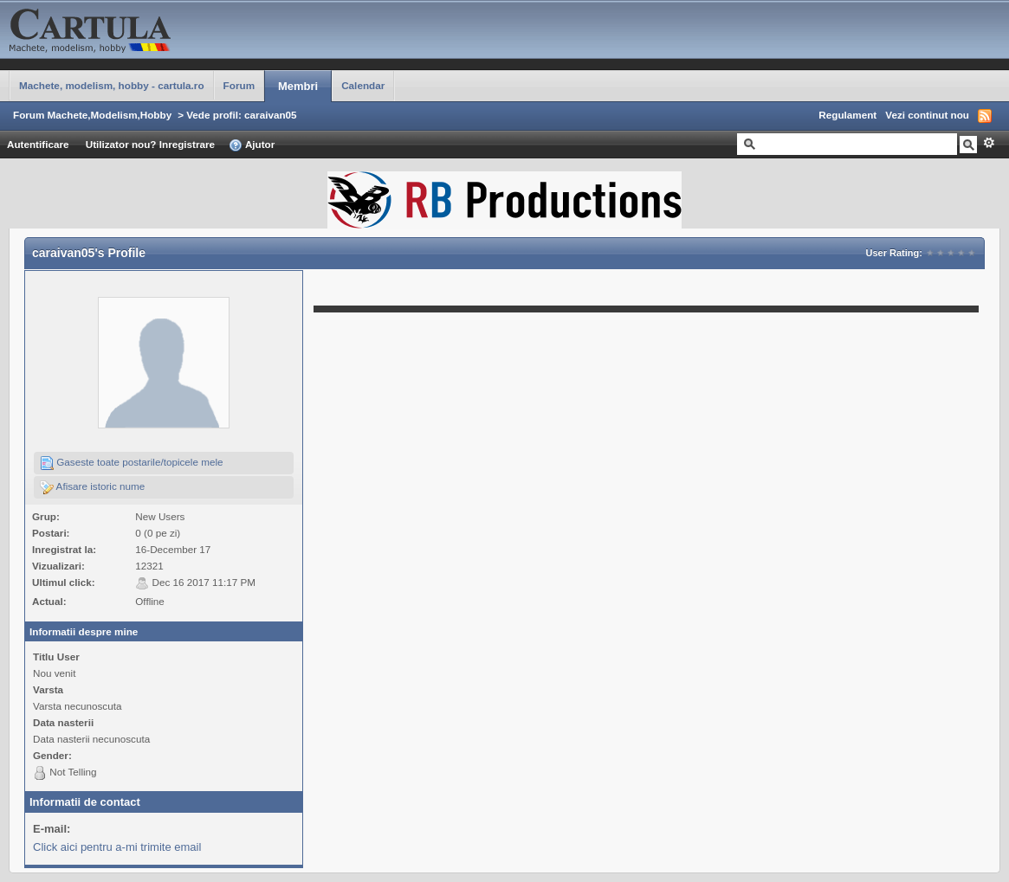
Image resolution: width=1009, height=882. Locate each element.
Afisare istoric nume (92, 487)
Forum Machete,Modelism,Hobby (92, 114)
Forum (239, 85)
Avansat (988, 142)
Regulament (847, 114)
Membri (298, 86)
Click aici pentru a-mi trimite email (117, 846)
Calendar (363, 85)
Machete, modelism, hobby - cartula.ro (111, 85)
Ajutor (252, 145)
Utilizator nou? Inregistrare (150, 144)
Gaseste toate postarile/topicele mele (131, 463)
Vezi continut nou (927, 114)
